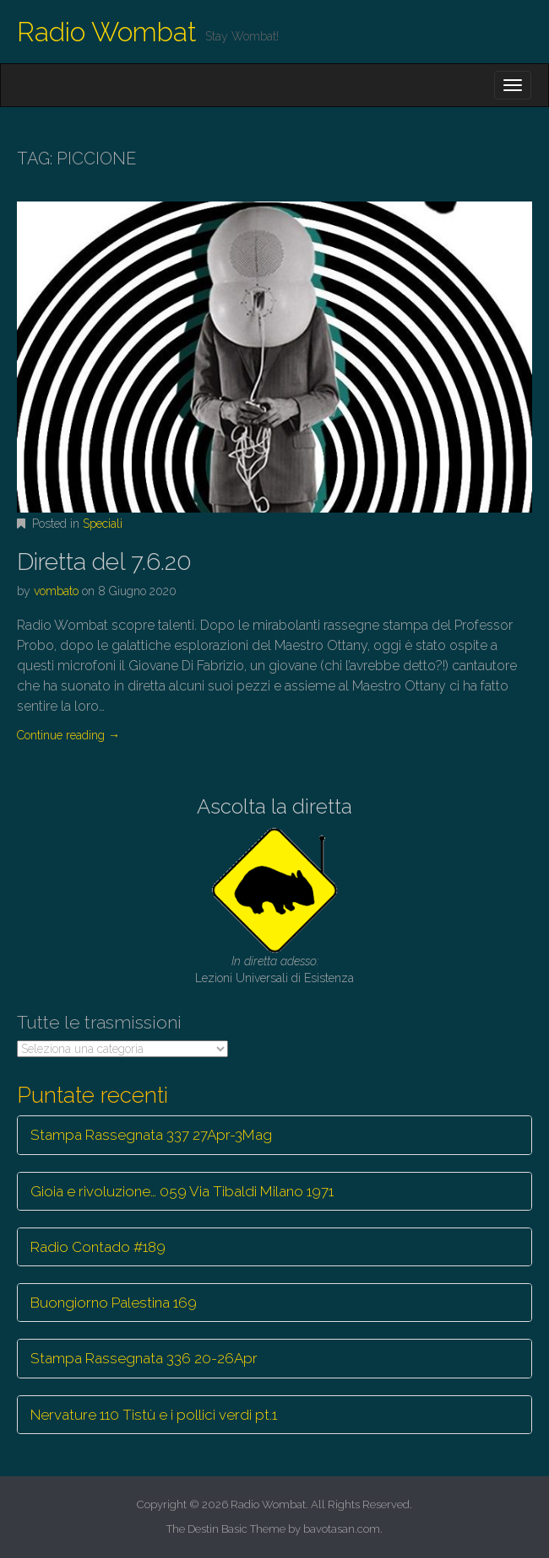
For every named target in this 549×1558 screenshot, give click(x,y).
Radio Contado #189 (98, 1246)
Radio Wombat (107, 31)
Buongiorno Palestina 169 (113, 1302)
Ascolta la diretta (274, 806)
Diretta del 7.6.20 (104, 562)
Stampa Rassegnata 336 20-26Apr (144, 1358)
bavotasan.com (341, 1529)
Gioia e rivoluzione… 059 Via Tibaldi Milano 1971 (182, 1191)
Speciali (102, 523)
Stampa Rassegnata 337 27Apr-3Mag (151, 1134)
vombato (56, 591)
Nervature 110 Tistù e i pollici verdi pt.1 (153, 1414)
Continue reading (68, 735)
